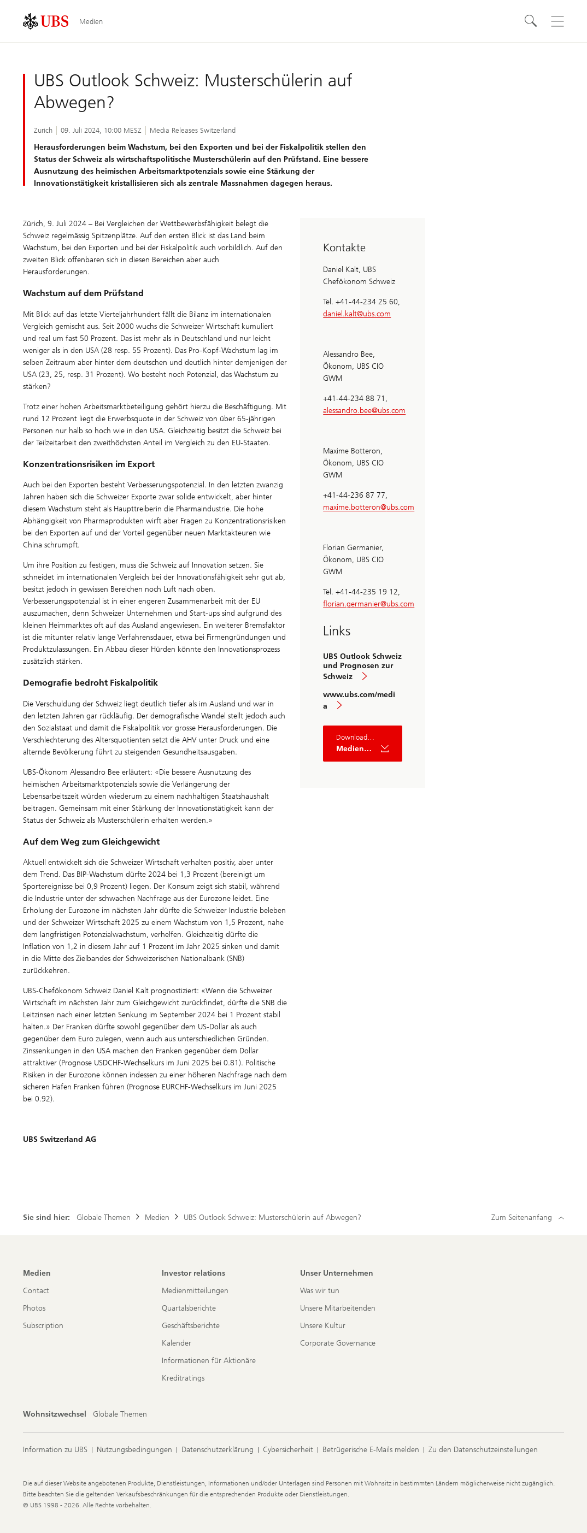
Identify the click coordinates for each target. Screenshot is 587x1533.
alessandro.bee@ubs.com (364, 410)
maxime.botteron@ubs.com (368, 507)
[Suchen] (531, 21)
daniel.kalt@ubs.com (357, 314)
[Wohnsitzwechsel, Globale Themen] (120, 1414)
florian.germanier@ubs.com (368, 604)
